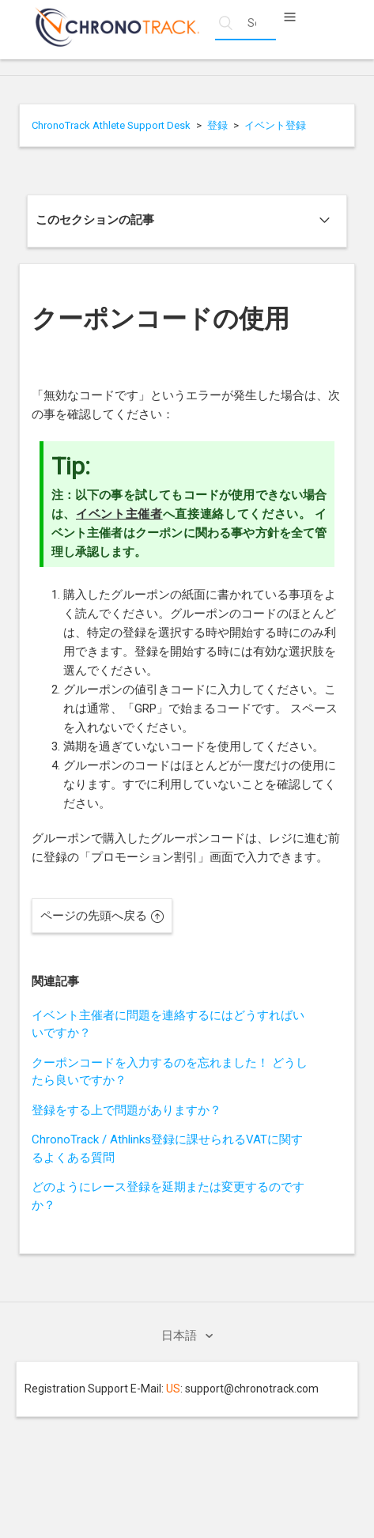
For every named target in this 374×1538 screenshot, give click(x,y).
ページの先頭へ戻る (102, 916)
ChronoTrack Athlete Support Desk (111, 125)
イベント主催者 (119, 514)
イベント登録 (275, 125)
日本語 (180, 1335)
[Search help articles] (245, 23)
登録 (217, 125)
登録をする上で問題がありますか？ (126, 1110)
